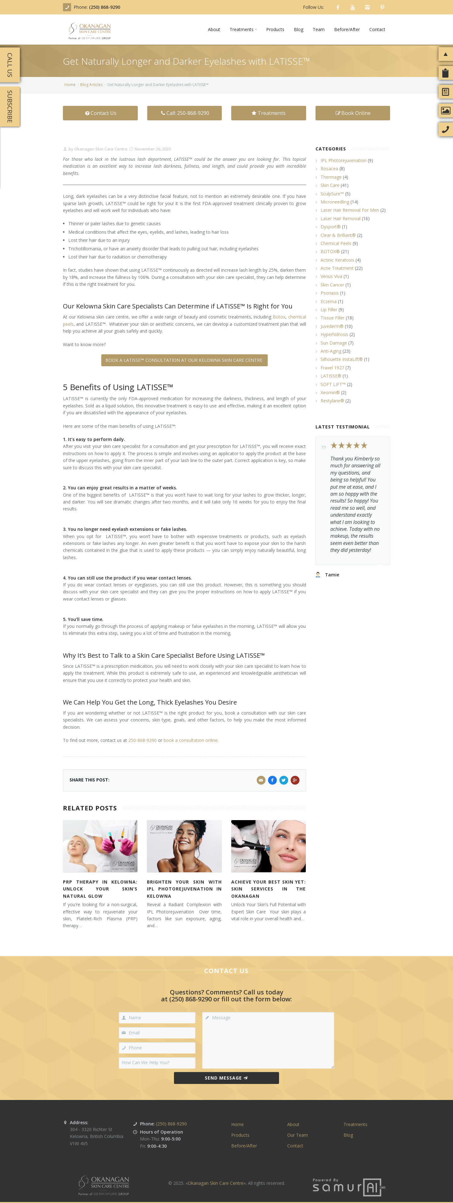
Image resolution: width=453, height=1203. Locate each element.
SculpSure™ (332, 194)
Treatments (269, 113)
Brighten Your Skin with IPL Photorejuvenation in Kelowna (184, 889)
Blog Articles (91, 84)
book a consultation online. (191, 740)
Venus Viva (331, 276)
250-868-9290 (142, 740)
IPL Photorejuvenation (343, 160)
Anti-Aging (331, 351)
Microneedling (335, 202)
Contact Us (100, 113)
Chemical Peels (336, 243)
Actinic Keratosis (337, 260)
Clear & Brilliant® (338, 235)
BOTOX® (330, 251)
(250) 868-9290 (104, 7)
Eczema (329, 301)
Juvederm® (332, 326)
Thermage (331, 177)
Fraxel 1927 (332, 368)
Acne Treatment (337, 268)
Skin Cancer (332, 285)
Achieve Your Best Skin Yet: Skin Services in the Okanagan (268, 889)
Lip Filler (329, 310)
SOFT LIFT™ (333, 384)
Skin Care (330, 185)
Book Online (353, 113)
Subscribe (10, 106)
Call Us (10, 65)
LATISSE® (331, 376)
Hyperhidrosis (334, 334)
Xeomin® (330, 392)
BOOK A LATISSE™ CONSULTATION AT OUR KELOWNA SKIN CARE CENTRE (184, 360)
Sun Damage (334, 343)
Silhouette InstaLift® (342, 359)
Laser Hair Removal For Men (350, 210)
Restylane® (332, 401)
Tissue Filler (332, 318)
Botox (279, 317)
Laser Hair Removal (341, 218)
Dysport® (331, 227)
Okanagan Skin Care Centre (100, 149)
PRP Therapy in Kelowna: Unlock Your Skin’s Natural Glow (100, 889)
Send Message (226, 1078)
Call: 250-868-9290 (184, 113)
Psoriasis (330, 293)
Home (70, 84)
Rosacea (329, 168)
